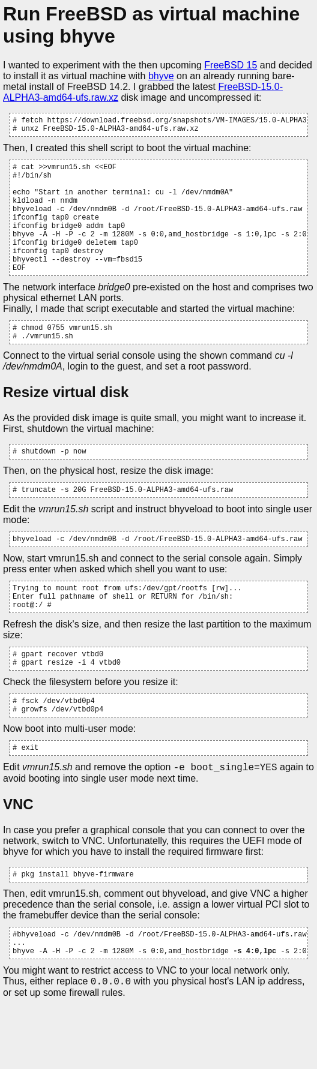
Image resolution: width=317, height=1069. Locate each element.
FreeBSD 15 (230, 65)
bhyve (161, 76)
